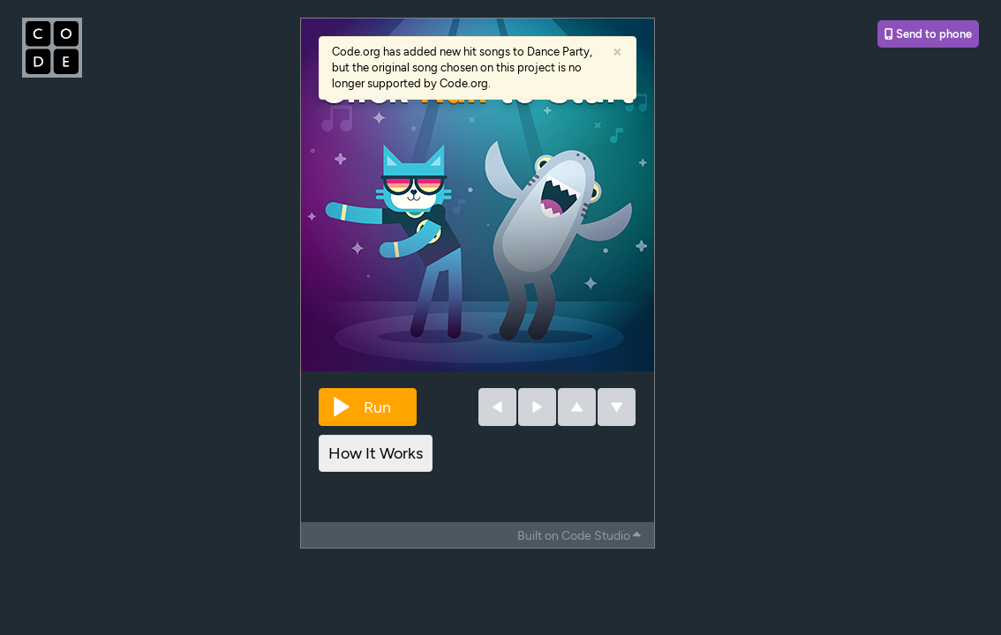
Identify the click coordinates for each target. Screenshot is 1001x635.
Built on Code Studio (579, 535)
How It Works (375, 453)
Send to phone (928, 34)
